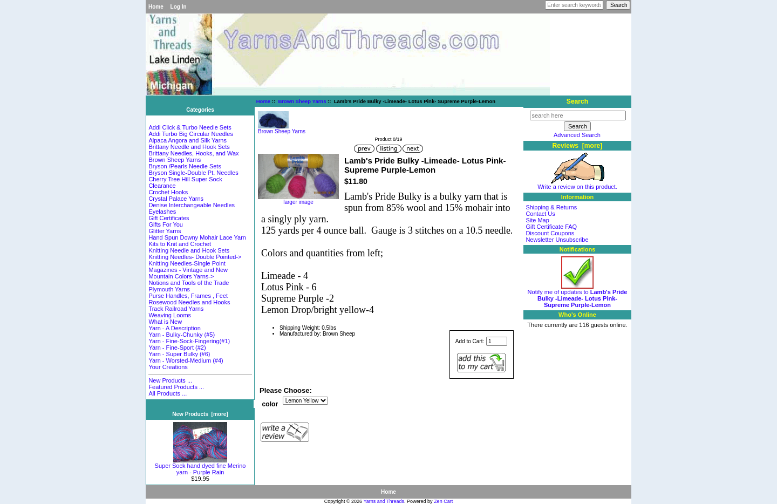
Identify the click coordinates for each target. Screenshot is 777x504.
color (270, 404)
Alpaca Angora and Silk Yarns (187, 140)
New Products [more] (200, 414)
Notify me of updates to (578, 295)
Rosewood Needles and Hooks (189, 302)
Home (155, 7)
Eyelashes (162, 211)
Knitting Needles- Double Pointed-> (194, 257)
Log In (179, 7)
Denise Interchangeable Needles (191, 205)
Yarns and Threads (383, 501)
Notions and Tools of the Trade (188, 283)
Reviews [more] (578, 145)
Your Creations (167, 367)
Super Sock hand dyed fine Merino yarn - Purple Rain (200, 466)
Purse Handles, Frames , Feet (188, 295)
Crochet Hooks (168, 192)
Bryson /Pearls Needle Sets (184, 166)
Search (577, 101)
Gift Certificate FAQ (551, 226)
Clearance (161, 185)
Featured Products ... (176, 387)
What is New (165, 321)
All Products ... (167, 393)
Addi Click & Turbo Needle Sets (189, 127)
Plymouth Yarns (169, 289)
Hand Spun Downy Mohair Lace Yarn (197, 237)
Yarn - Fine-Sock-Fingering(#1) (189, 341)
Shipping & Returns (551, 207)
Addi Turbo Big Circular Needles (190, 134)
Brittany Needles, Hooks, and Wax (193, 153)
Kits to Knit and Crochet (179, 244)
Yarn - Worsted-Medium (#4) (185, 360)
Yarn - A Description (174, 328)
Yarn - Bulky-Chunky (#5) (181, 334)
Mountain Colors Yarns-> (181, 276)
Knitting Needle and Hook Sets (188, 250)
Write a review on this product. (577, 184)
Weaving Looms (169, 315)
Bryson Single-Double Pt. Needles (193, 172)
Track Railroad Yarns (175, 308)
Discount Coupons (550, 233)
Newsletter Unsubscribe (557, 239)
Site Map (537, 220)
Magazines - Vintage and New (188, 270)
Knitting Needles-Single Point (186, 263)
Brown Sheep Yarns (302, 101)
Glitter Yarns (164, 231)
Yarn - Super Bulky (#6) (179, 354)
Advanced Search (577, 135)
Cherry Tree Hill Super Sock (185, 179)
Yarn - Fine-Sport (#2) (177, 347)
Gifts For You (165, 224)
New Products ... (170, 380)
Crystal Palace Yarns (175, 198)
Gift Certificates (168, 218)
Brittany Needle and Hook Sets (188, 147)
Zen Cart (443, 501)
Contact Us (540, 213)
